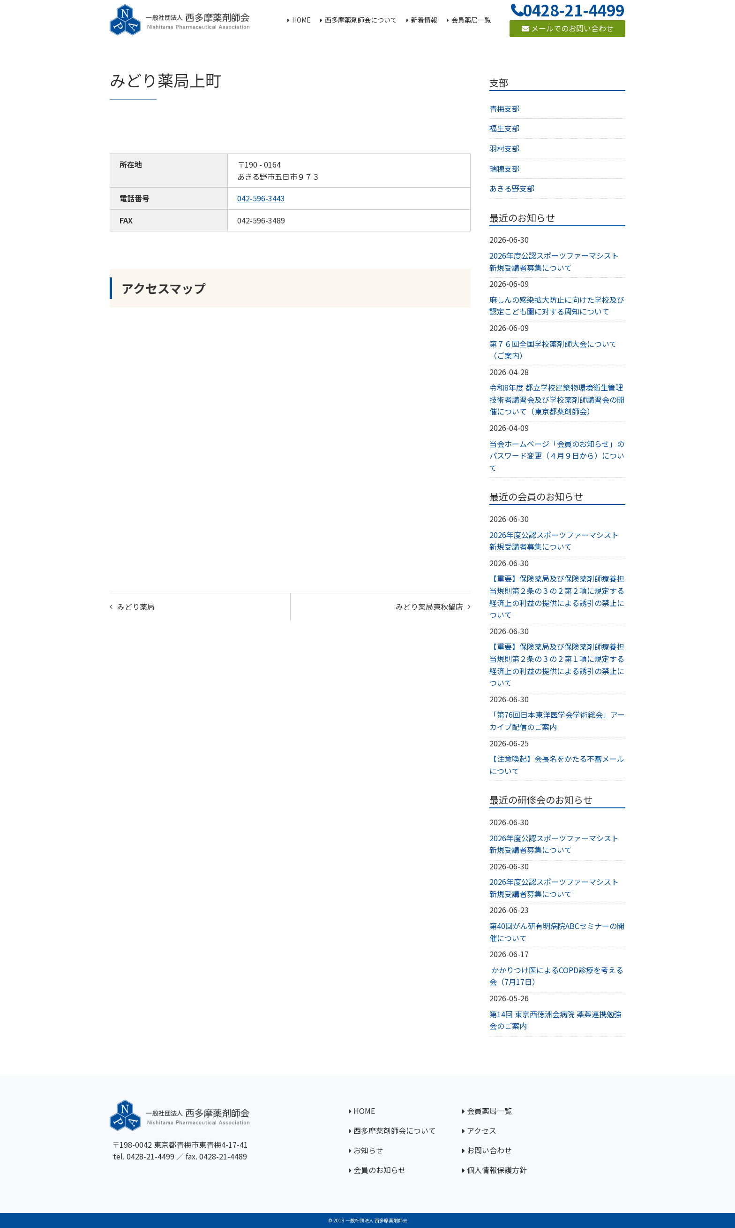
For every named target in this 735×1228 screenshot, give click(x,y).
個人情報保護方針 (497, 1169)
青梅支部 (504, 108)
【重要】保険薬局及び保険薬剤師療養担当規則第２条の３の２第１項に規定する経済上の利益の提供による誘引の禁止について (556, 664)
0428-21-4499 (150, 1156)
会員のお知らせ (379, 1169)
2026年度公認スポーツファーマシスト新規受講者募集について (554, 261)
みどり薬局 (136, 606)
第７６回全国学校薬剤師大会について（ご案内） (553, 349)
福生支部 (504, 128)
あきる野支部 (511, 188)
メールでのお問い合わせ (568, 28)
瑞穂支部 (504, 168)
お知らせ (368, 1150)
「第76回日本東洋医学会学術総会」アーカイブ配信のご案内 (557, 720)
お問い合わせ (489, 1150)
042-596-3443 (261, 198)
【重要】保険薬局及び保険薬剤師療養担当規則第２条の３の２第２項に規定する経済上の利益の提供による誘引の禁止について (556, 596)
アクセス (481, 1130)
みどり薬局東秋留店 (429, 606)
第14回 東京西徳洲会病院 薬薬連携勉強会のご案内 (555, 1020)
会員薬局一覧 (489, 1110)
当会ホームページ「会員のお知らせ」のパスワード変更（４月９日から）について (556, 455)
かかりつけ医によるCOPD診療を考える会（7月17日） (556, 976)
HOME (364, 1110)
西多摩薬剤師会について (394, 1130)
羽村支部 (504, 148)
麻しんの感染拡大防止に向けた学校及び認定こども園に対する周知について (556, 305)
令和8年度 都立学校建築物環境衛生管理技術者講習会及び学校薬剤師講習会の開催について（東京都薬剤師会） (556, 399)
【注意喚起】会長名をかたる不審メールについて (556, 764)
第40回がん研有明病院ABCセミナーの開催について (556, 932)
